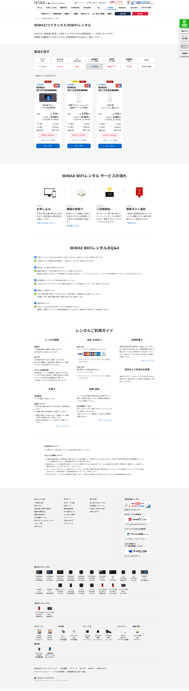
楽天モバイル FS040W (60, 591)
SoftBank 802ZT (39, 578)
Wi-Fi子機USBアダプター (137, 637)
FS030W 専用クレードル (108, 637)
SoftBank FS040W (71, 578)
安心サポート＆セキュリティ (44, 520)
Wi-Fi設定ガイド (69, 511)
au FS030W (123, 578)
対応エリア (85, 13)
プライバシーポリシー (42, 672)
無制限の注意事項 (47, 135)
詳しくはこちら (62, 426)
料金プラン (46, 13)
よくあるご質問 (98, 13)
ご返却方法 (131, 223)
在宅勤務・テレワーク (97, 506)
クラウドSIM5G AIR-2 (102, 591)
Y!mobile (87, 7)
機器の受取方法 (39, 511)
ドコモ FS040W (81, 591)
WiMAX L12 (50, 591)
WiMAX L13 (39, 591)
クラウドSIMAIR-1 (123, 591)
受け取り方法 (73, 225)
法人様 (122, 13)
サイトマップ (68, 523)
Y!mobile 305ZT (102, 578)
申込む (140, 13)
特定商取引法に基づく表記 (76, 672)
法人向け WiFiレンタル (98, 503)
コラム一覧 (38, 523)
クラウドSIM (146, 7)
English (102, 3)
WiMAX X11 (144, 578)
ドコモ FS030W (92, 591)
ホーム (39, 7)
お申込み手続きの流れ (97, 509)
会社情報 (64, 668)
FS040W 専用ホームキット (98, 637)
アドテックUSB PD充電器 (74, 637)
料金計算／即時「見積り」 (43, 509)
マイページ (79, 3)
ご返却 (75, 13)
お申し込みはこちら (46, 223)
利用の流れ (57, 13)
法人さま (83, 668)
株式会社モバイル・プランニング (45, 668)
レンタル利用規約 (58, 672)
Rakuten (122, 7)
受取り (67, 13)
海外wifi (63, 7)
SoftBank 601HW (60, 578)
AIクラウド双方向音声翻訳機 (39, 655)
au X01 (112, 578)
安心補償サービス (40, 517)
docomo (134, 7)
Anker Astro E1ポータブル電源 (123, 637)
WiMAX (110, 7)
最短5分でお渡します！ (132, 510)
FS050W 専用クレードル (87, 637)
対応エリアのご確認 (48, 140)
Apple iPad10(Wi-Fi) (49, 637)
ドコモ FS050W (71, 591)
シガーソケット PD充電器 (63, 637)
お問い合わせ (91, 3)
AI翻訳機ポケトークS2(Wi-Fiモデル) (50, 655)
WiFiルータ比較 (69, 503)
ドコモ (129, 66)
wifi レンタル (51, 7)
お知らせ (91, 668)
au (99, 7)
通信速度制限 (68, 509)
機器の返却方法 (39, 514)
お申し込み (38, 526)
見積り (110, 13)
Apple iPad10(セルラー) (39, 637)
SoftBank (75, 7)
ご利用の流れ (39, 503)
